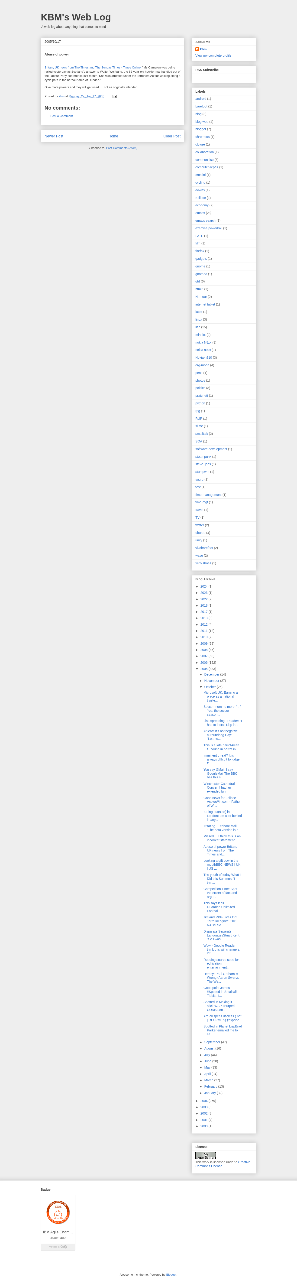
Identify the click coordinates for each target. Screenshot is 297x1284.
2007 (204, 656)
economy (202, 205)
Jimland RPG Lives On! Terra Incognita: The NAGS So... (220, 921)
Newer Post (54, 136)
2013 (204, 618)
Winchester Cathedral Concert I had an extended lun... (219, 787)
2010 (204, 637)
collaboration (204, 152)
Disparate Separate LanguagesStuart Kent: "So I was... (221, 935)
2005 (204, 669)
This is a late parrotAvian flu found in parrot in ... (221, 747)
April (208, 1074)
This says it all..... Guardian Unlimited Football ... (219, 907)
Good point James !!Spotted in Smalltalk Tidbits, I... (220, 992)
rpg (197, 411)
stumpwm (202, 472)
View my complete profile (213, 55)
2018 (204, 605)
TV (197, 517)
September (212, 1042)
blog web (201, 122)
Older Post (172, 136)
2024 (204, 586)
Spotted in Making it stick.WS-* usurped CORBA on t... (219, 1006)
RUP (198, 418)
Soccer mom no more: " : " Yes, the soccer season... (222, 710)
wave (199, 555)
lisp (197, 327)
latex (198, 312)
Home (113, 136)
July (207, 1055)
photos (200, 380)
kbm (203, 49)
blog (198, 114)
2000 (204, 1126)
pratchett (201, 395)
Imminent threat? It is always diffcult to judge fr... (221, 759)
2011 (204, 631)
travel (199, 510)
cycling (200, 182)
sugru (199, 479)
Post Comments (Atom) (121, 148)
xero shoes (203, 563)
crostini (200, 175)
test (198, 487)
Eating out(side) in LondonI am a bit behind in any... (222, 816)
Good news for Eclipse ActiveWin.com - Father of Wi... (222, 802)
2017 (204, 612)
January (210, 1093)
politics (200, 388)
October (210, 687)
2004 (204, 1101)
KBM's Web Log (76, 17)
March (209, 1080)
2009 (204, 643)
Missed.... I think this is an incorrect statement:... (222, 838)
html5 (199, 289)
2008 (204, 650)
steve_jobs (203, 464)
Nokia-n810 (203, 357)
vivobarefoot (204, 548)
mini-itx (200, 335)
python (200, 403)
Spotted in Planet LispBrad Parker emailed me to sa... (222, 1030)
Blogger (171, 1274)
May (207, 1067)
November (212, 681)
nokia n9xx (203, 350)
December (212, 674)
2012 (204, 624)
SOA (198, 441)
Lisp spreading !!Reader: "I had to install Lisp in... (222, 723)
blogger (200, 129)
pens (198, 373)
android (200, 99)
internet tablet (205, 304)
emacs (200, 213)
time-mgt (201, 502)
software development (211, 449)
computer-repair (206, 167)
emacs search (205, 220)
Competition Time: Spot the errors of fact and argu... (220, 893)
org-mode (202, 365)
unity (198, 540)
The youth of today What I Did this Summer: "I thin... (222, 878)
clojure (200, 144)
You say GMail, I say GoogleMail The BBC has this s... (220, 773)
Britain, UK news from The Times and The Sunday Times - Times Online (93, 67)
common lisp (204, 160)
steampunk (203, 456)
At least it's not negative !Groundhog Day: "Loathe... (220, 735)
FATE (199, 236)
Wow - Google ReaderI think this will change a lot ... (221, 949)
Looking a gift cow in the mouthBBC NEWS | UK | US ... (221, 864)
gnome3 (201, 274)
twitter (199, 525)
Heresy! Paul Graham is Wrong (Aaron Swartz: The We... (221, 978)
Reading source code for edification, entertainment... (221, 963)
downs (200, 190)
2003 (204, 1107)
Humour (201, 297)
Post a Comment (61, 116)
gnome (200, 266)
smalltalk (201, 434)
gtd (197, 281)
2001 (204, 1120)
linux (198, 319)
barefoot (201, 106)
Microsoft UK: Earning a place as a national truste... (220, 696)
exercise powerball (208, 228)
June (208, 1061)
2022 (204, 599)
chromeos (202, 137)
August (209, 1048)
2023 (204, 593)
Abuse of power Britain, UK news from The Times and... (220, 850)
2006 (204, 662)
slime (199, 426)
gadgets (201, 258)
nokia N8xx (203, 342)
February (211, 1086)
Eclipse (200, 198)
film (197, 243)
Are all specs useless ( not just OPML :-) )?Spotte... (222, 1018)
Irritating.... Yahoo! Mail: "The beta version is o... (222, 828)
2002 (204, 1113)
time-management (208, 495)
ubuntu (200, 533)
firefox (199, 251)
